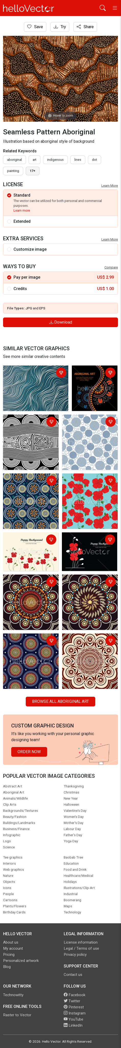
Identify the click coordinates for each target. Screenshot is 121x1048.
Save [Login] (35, 26)
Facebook (74, 995)
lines (77, 160)
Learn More (109, 185)
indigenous (55, 160)
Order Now (29, 751)
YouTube (73, 1019)
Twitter (72, 1001)
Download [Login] (60, 322)
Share (85, 26)
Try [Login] (60, 26)
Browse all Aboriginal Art (60, 701)
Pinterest (74, 1007)
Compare (111, 267)
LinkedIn (73, 1025)
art (34, 160)
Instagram (75, 1013)
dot (94, 160)
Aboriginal (14, 160)
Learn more (22, 210)
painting (13, 171)
